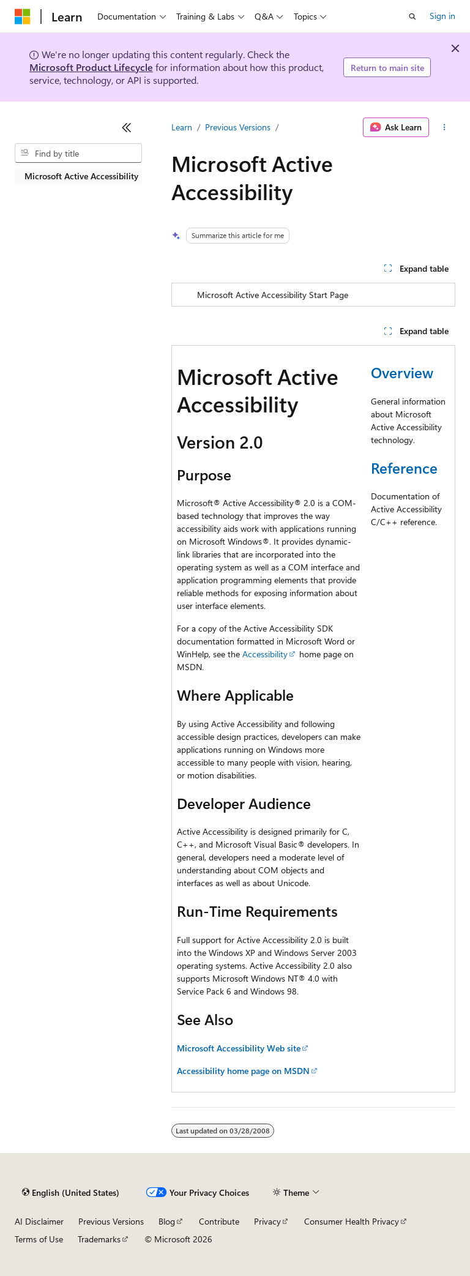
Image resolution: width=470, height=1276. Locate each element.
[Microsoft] (23, 16)
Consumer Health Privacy (351, 1221)
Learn (181, 127)
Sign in (442, 15)
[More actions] (444, 127)
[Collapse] (126, 127)
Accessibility (265, 654)
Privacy (267, 1221)
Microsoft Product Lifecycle (91, 67)
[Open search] (412, 17)
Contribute (219, 1221)
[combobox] (78, 153)
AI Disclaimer (39, 1221)
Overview (402, 372)
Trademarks (99, 1239)
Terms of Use (39, 1239)
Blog (167, 1221)
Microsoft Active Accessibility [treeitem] (81, 176)
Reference (404, 467)
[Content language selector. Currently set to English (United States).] (71, 1193)
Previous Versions (237, 127)
